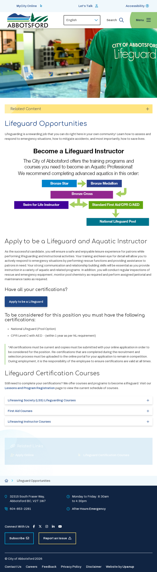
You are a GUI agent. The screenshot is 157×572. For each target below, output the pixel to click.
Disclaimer (93, 566)
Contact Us (13, 566)
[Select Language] (82, 20)
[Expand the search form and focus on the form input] (115, 20)
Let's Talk (85, 6)
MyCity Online (27, 6)
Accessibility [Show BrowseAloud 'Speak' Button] (135, 6)
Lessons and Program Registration (30, 388)
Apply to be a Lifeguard (26, 301)
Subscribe (19, 538)
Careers (31, 566)
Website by (120, 566)
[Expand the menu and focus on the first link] (143, 20)
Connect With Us (17, 526)
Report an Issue (57, 538)
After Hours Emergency (89, 508)
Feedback (49, 566)
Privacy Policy (71, 566)
